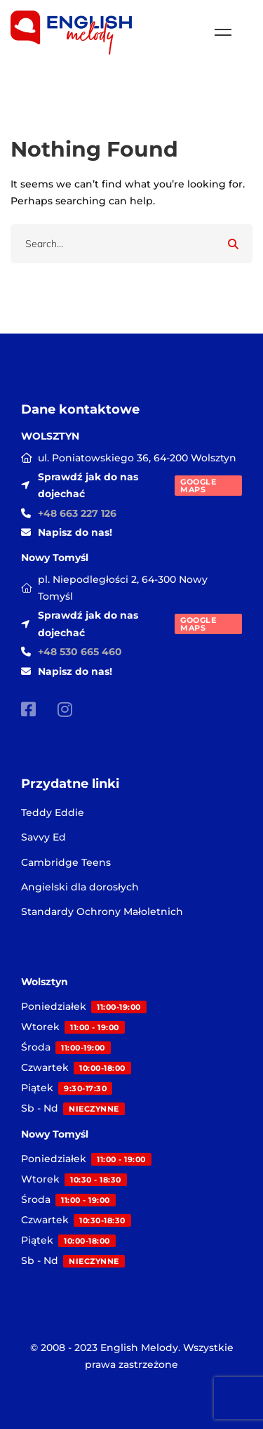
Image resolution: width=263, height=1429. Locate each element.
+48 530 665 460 (80, 651)
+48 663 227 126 (77, 513)
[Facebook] (28, 709)
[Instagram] (64, 709)
